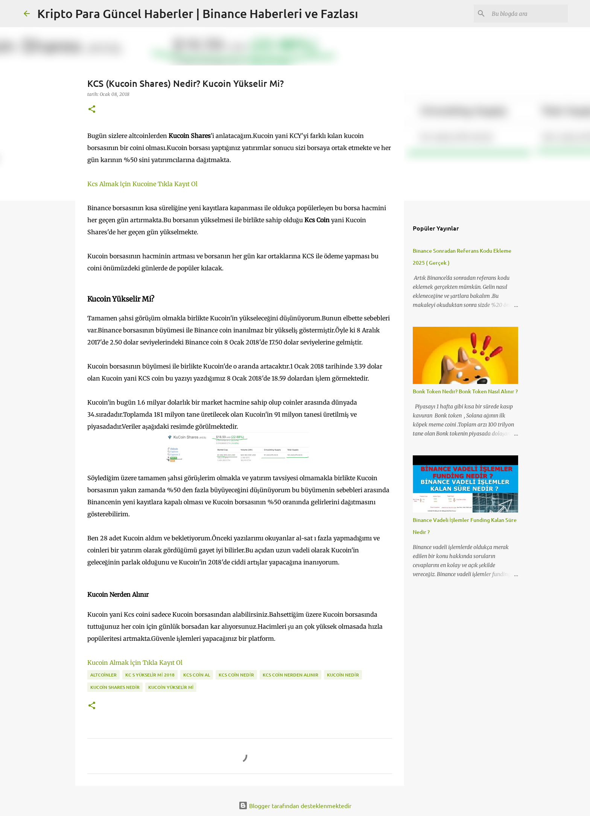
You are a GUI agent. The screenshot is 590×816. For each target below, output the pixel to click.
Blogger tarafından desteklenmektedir (295, 805)
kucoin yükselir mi (170, 687)
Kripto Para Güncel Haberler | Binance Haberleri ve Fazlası (197, 13)
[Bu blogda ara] (528, 14)
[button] (91, 110)
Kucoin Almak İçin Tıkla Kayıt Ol (134, 662)
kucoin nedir (343, 675)
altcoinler (103, 675)
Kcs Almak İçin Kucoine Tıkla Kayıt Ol (142, 184)
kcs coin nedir (236, 675)
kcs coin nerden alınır (290, 675)
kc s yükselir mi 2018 (150, 675)
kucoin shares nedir (115, 687)
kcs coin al (196, 675)
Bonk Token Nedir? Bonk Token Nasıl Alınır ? (465, 391)
